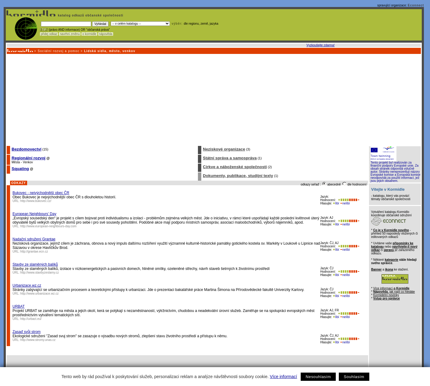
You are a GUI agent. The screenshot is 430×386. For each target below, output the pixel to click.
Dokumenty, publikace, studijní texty (238, 175)
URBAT (19, 306)
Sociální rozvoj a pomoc (58, 51)
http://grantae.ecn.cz (34, 251)
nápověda (105, 34)
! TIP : (44, 29)
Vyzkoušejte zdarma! (320, 45)
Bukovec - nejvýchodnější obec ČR (41, 193)
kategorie (391, 259)
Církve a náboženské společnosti (235, 167)
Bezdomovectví (26, 149)
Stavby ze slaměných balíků (35, 264)
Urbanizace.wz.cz (27, 285)
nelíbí (345, 203)
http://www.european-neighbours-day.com (48, 226)
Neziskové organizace (224, 149)
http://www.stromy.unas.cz (38, 340)
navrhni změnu (70, 34)
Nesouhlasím (318, 376)
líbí (336, 203)
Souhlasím (354, 376)
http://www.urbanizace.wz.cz (39, 293)
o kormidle (89, 34)
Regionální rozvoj (28, 158)
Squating (20, 168)
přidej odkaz (49, 34)
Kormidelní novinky (386, 295)
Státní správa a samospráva (229, 158)
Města (16, 162)
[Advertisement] (213, 99)
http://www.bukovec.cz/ (36, 201)
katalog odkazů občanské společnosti (90, 15)
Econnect (416, 5)
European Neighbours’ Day (34, 214)
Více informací (283, 376)
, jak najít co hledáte (394, 291)
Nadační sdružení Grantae (34, 239)
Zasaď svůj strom (27, 332)
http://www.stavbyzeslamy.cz (39, 272)
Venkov (28, 162)
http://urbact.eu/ (31, 318)
